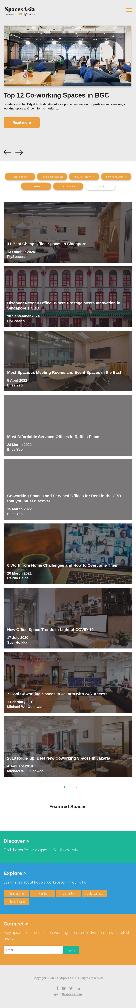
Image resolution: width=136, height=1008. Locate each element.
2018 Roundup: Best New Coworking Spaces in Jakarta (58, 758)
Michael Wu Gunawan (25, 707)
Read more (22, 122)
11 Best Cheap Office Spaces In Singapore (46, 244)
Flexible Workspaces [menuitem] (52, 176)
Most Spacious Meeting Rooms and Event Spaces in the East (64, 372)
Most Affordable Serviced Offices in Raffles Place (53, 437)
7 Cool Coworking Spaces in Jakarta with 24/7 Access (57, 694)
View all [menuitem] (100, 186)
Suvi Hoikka (17, 643)
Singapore (16, 893)
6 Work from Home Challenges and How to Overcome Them (62, 565)
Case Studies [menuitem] (68, 186)
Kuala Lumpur (94, 893)
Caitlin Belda (18, 578)
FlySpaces (16, 257)
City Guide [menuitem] (36, 186)
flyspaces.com (72, 994)
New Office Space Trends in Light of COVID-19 (50, 629)
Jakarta (68, 893)
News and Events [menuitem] (116, 176)
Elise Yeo (15, 385)
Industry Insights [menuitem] (84, 176)
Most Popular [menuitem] (20, 176)
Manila (42, 893)
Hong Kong (16, 901)
